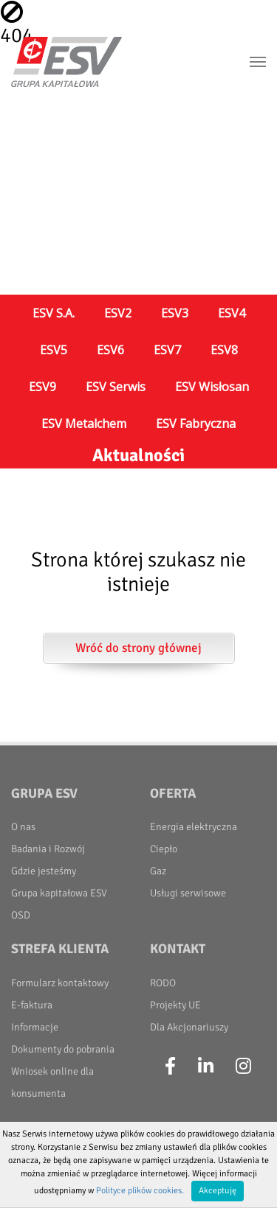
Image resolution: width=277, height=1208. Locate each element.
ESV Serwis (116, 387)
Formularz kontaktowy (60, 983)
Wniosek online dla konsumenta (52, 1082)
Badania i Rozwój (48, 849)
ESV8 (224, 350)
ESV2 (117, 313)
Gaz (158, 871)
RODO (163, 983)
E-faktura (31, 1005)
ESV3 (174, 313)
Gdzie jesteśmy (43, 871)
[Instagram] (243, 1067)
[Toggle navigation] (258, 61)
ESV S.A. (54, 313)
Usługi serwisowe (188, 893)
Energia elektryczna (193, 827)
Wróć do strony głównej (138, 648)
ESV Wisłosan (212, 387)
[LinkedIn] (205, 1067)
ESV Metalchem (83, 423)
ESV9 (42, 387)
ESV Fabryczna (196, 423)
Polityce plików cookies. (140, 1190)
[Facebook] (170, 1067)
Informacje (34, 1027)
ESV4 (231, 313)
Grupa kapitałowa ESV (59, 893)
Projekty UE (175, 1005)
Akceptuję (217, 1190)
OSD (20, 915)
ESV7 (167, 350)
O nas (23, 827)
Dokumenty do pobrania (62, 1049)
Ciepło (163, 849)
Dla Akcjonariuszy (189, 1027)
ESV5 (53, 350)
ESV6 (110, 350)
